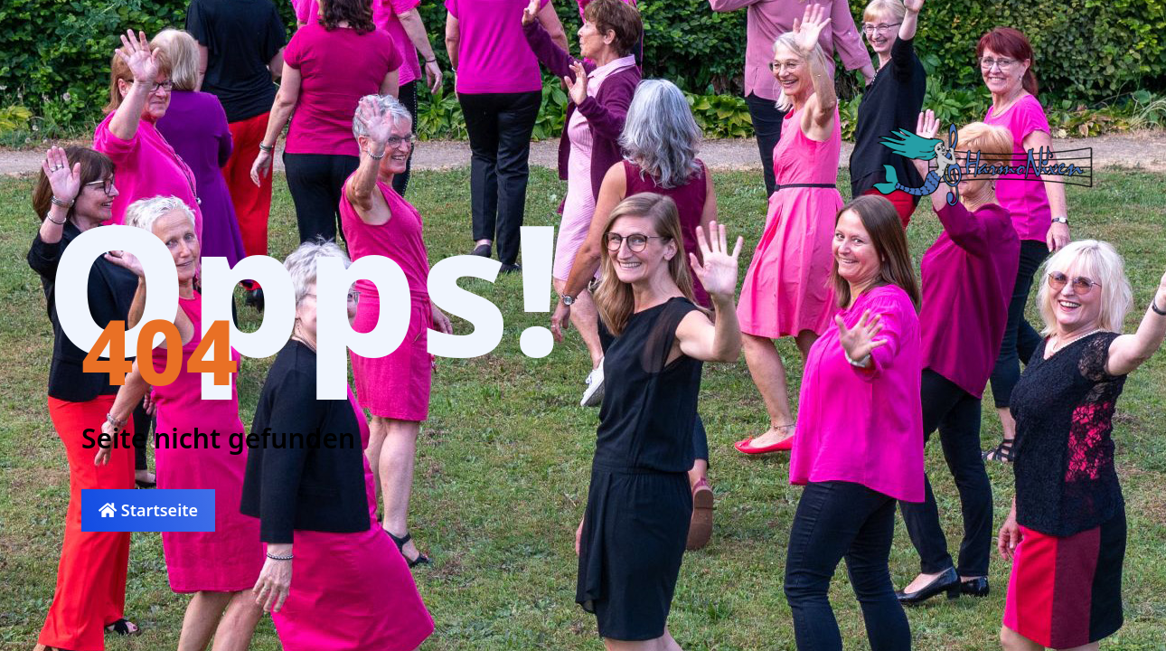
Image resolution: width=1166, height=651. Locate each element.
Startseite (148, 510)
